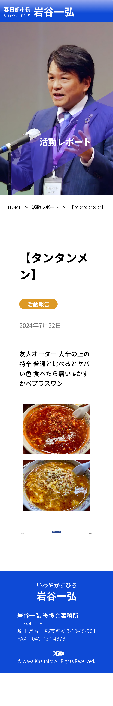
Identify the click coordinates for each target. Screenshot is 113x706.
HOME (15, 207)
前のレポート (48, 570)
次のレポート (64, 570)
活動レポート (45, 207)
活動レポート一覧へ (56, 547)
